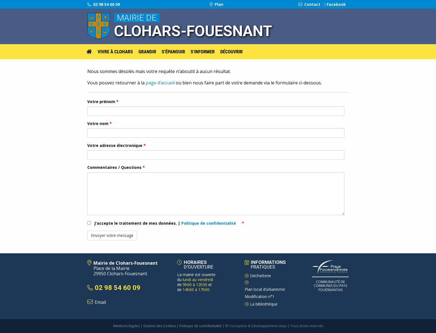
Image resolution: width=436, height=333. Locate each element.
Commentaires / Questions (116, 167)
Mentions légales (126, 326)
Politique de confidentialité (209, 223)
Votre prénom (102, 101)
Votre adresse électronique (116, 145)
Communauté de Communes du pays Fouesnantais (330, 285)
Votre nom (99, 123)
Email (100, 302)
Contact (309, 4)
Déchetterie (260, 275)
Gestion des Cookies (159, 326)
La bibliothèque (264, 304)
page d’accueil (160, 83)
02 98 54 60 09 (103, 4)
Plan (216, 4)
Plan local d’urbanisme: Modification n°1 (265, 293)
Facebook (335, 4)
